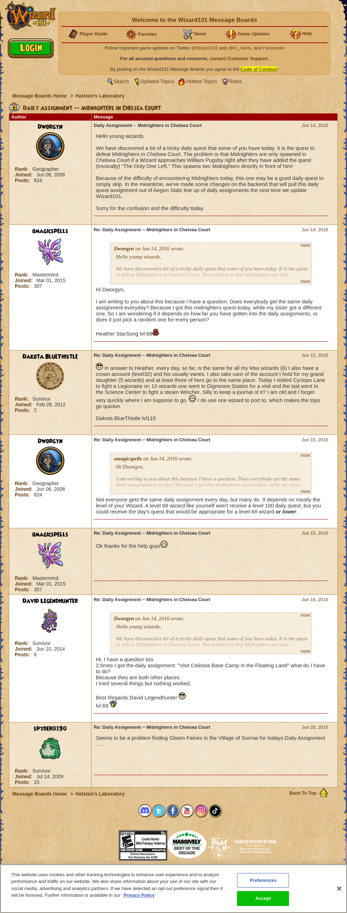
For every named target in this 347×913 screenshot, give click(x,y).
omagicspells (50, 231)
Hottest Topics (201, 81)
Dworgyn (50, 127)
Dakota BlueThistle (50, 357)
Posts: (23, 180)
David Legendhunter (50, 601)
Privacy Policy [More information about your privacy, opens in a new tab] (139, 899)
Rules (235, 81)
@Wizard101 (204, 48)
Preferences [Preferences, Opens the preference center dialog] (263, 885)
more (305, 245)
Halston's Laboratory (100, 96)
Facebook (273, 48)
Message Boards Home (40, 96)
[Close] (339, 893)
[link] (101, 843)
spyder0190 (50, 729)
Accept (263, 903)
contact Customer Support (239, 58)
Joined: (24, 175)
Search (121, 81)
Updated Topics (157, 81)
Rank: (22, 169)
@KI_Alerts (239, 48)
